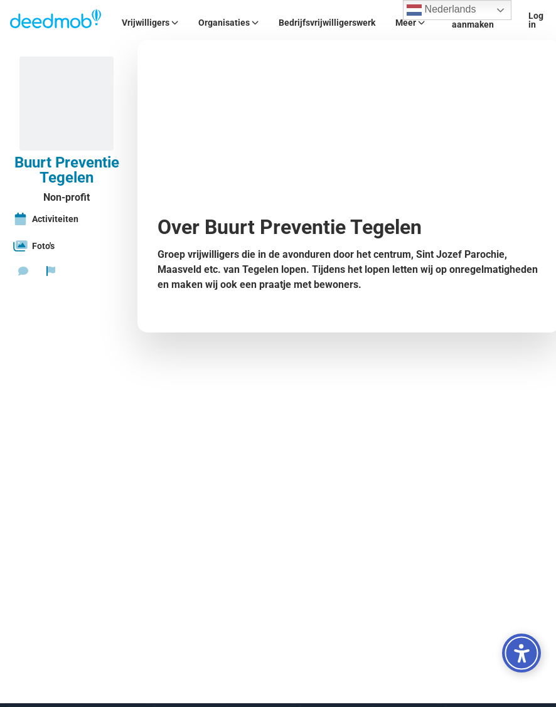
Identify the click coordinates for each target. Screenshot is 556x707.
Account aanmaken (473, 20)
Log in (535, 20)
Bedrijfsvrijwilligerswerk (327, 23)
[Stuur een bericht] (23, 271)
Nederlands (441, 10)
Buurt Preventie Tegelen (66, 170)
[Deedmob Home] (56, 20)
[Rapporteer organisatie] (50, 271)
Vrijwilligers (150, 22)
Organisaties (228, 22)
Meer (410, 22)
